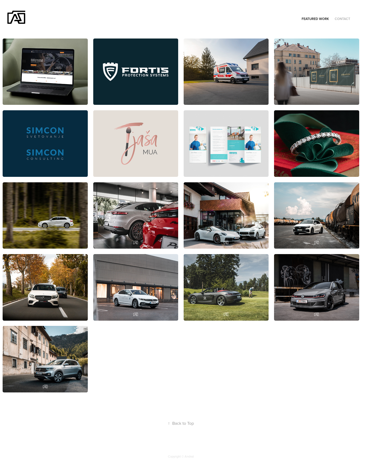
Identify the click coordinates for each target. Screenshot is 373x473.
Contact (342, 18)
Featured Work (315, 18)
